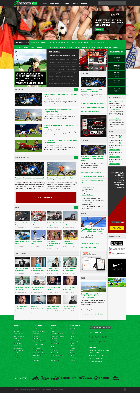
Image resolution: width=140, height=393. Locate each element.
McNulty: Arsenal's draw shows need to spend (59, 126)
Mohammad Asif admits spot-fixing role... (92, 182)
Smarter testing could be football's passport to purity (57, 110)
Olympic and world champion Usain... (68, 242)
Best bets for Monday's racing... (54, 224)
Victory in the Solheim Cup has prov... (22, 288)
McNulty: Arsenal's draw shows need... (93, 107)
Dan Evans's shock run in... (89, 247)
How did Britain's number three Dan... (53, 270)
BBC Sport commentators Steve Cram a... (37, 308)
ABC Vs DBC (117, 57)
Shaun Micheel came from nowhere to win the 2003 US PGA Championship (92, 296)
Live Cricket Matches (88, 202)
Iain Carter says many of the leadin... (37, 288)
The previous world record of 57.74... (69, 307)
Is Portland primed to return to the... (21, 307)
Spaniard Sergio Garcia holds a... (91, 310)
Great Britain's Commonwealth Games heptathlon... (54, 243)
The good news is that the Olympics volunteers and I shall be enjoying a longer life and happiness (63, 59)
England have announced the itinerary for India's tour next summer (92, 158)
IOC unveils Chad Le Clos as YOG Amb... (53, 307)
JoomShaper (25, 390)
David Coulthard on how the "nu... (53, 288)
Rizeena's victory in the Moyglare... (69, 224)
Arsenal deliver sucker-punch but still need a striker (60, 95)
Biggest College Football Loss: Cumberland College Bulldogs (63, 76)
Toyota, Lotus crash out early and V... (69, 288)
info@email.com (97, 361)
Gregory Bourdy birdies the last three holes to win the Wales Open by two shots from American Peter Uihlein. (63, 56)
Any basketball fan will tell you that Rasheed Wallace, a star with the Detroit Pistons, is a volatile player (63, 83)
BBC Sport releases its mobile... (91, 111)
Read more (99, 30)
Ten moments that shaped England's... (93, 176)
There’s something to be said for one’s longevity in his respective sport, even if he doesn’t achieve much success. (63, 80)
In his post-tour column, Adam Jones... (38, 270)
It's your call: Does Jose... (36, 242)
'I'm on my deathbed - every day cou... (22, 270)
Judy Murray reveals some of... (90, 243)
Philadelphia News (87, 195)
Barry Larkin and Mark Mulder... (22, 242)
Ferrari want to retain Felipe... (22, 224)
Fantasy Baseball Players (89, 187)
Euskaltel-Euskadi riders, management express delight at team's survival (63, 69)
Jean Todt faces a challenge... (36, 224)
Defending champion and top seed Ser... (69, 270)
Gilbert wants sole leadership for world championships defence (63, 63)
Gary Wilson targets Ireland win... (91, 172)
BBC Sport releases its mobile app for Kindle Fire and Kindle (61, 141)
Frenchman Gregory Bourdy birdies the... (92, 315)
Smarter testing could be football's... (92, 103)
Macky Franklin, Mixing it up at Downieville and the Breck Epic (63, 66)
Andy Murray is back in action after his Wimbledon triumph (92, 230)
